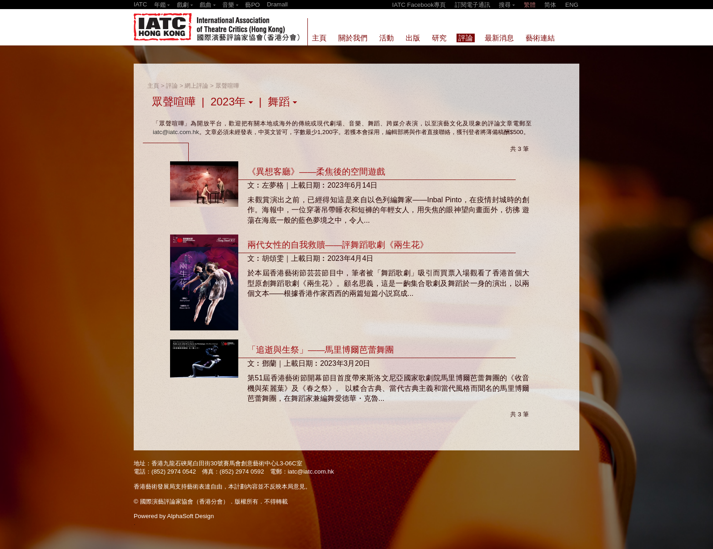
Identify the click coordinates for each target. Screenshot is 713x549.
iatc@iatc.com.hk (176, 132)
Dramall (277, 4)
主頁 (153, 85)
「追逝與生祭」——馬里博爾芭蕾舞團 (320, 349)
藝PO (252, 4)
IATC (140, 4)
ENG (571, 4)
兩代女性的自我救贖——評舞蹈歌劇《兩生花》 (337, 245)
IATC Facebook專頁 (419, 4)
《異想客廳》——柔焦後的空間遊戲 (316, 171)
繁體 (530, 4)
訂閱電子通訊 (472, 4)
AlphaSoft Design (190, 516)
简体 (550, 4)
